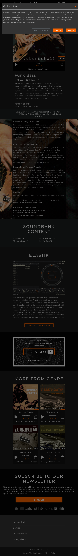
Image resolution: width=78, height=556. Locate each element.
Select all (71, 30)
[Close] (75, 6)
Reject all (58, 30)
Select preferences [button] (41, 30)
